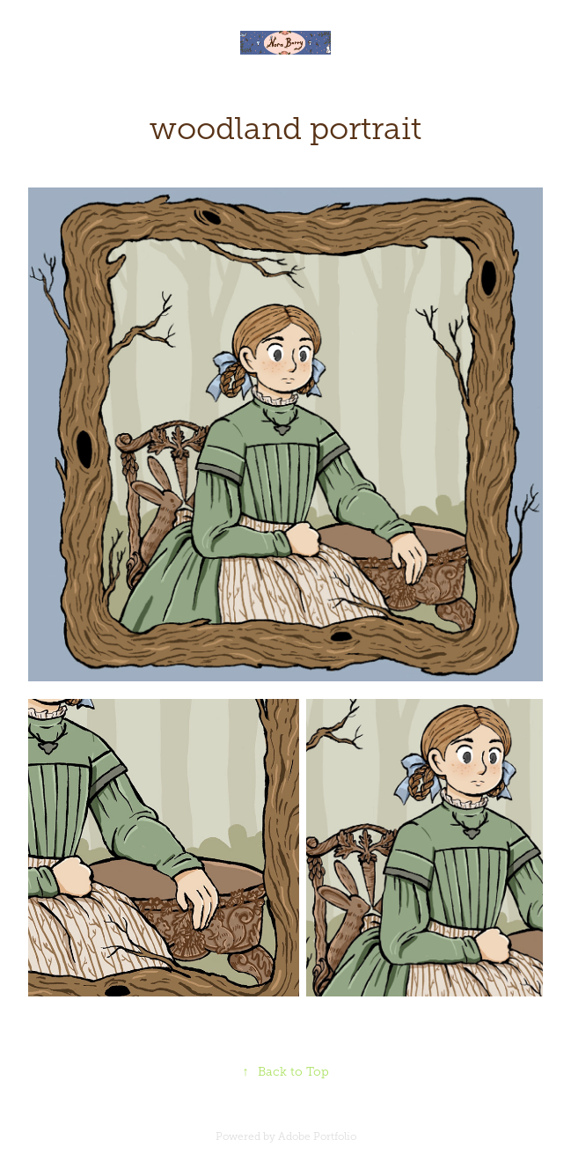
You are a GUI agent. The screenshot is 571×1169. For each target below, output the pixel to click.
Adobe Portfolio (317, 1136)
